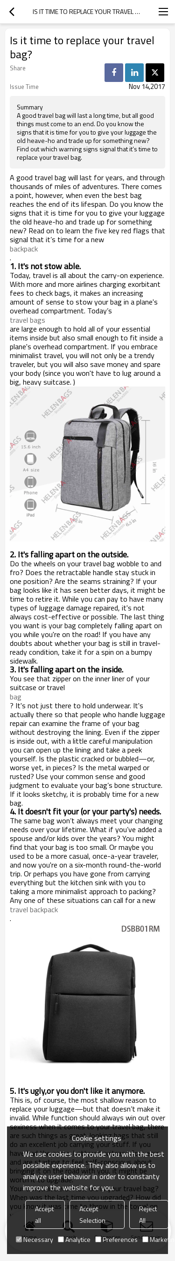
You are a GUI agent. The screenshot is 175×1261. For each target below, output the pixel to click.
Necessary (34, 1239)
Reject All (148, 1214)
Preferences (116, 1239)
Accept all (44, 1214)
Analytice (74, 1239)
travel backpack (34, 909)
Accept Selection (92, 1214)
